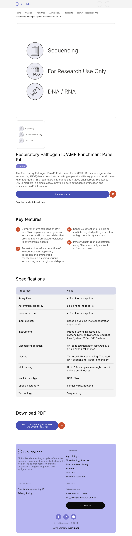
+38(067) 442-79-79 (76, 493)
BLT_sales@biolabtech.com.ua (81, 497)
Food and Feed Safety (77, 464)
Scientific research (75, 476)
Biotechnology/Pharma (77, 460)
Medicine (70, 472)
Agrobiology (72, 456)
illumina (21, 166)
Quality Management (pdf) (31, 489)
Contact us (85, 505)
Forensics (71, 468)
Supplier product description (30, 202)
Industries (71, 450)
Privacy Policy (25, 493)
